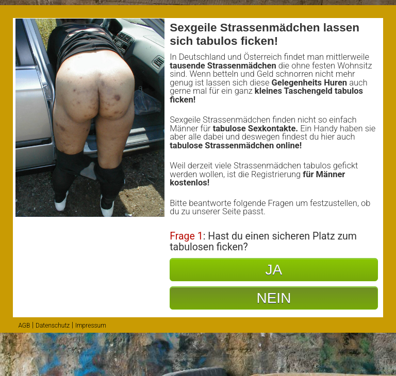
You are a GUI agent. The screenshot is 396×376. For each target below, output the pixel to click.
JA (274, 270)
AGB (24, 325)
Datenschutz (53, 325)
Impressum (90, 325)
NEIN (273, 298)
